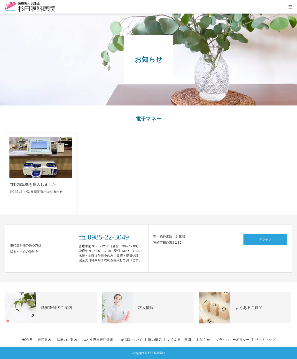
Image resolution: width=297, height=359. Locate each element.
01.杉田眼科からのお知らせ (44, 191)
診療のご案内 (67, 339)
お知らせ (203, 339)
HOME (27, 339)
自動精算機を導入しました (32, 184)
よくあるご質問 (179, 339)
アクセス (265, 239)
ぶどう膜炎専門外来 (98, 339)
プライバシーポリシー (233, 339)
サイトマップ (265, 339)
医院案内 (44, 339)
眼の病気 (155, 339)
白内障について (130, 339)
